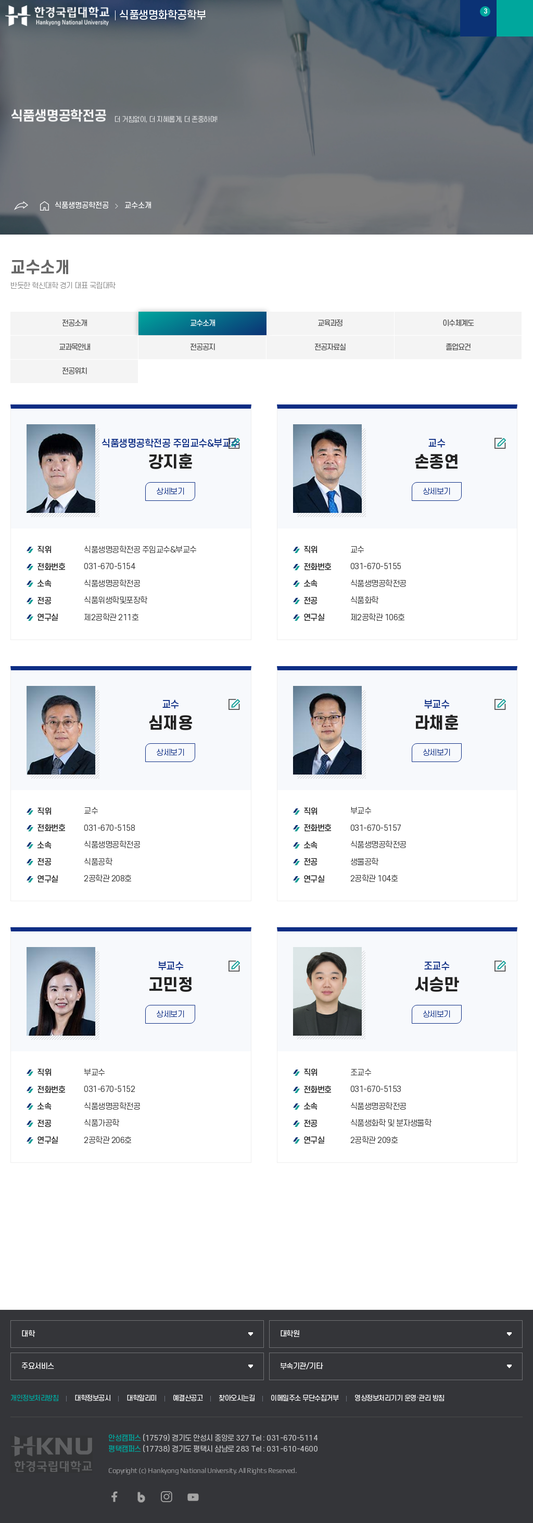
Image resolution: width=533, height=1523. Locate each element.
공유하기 (21, 206)
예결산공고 (188, 1398)
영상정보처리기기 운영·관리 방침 (399, 1398)
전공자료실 (330, 347)
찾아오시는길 (237, 1398)
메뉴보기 (515, 18)
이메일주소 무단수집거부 (304, 1398)
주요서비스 (37, 1366)
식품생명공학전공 (82, 205)
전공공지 (202, 347)
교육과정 (330, 323)
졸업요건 (458, 347)
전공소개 (74, 323)
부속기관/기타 (301, 1366)
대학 (27, 1334)
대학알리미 (141, 1398)
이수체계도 (458, 323)
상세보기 (170, 491)
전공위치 (74, 371)
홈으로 (44, 206)
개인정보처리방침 (34, 1398)
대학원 (290, 1334)
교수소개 (137, 205)
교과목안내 (74, 347)
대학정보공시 (92, 1398)
